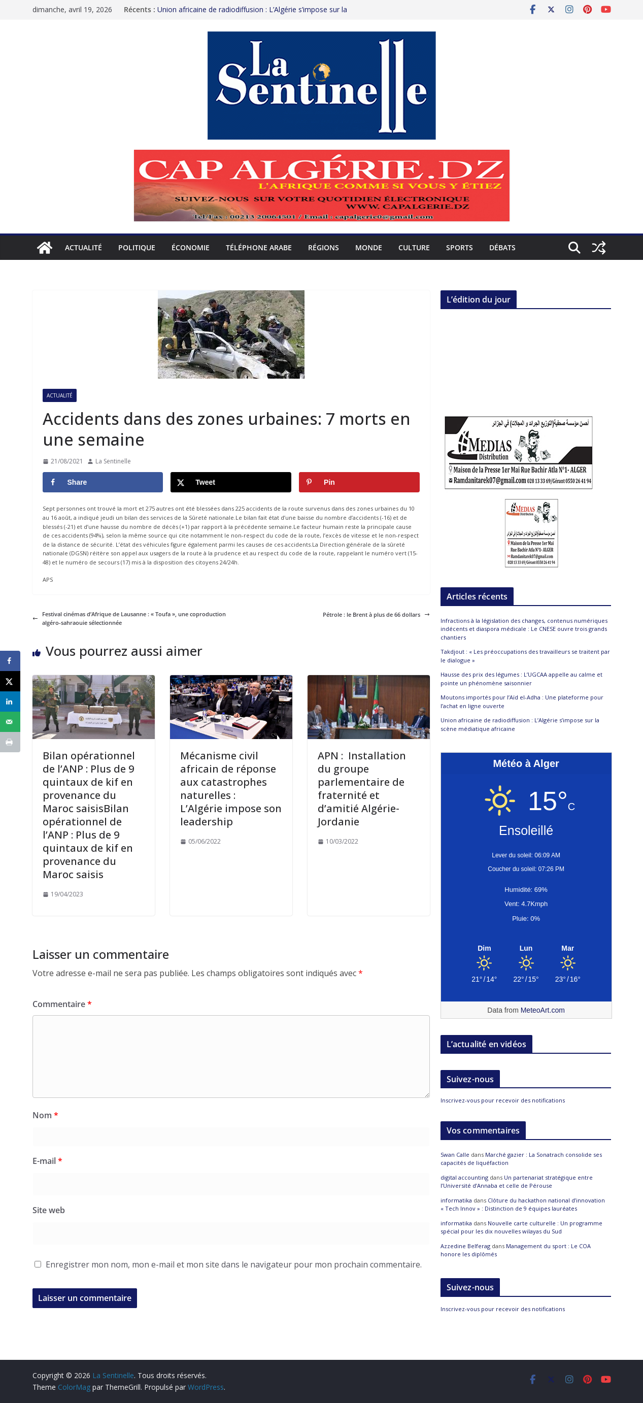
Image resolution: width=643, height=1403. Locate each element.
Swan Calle (455, 1154)
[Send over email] (10, 722)
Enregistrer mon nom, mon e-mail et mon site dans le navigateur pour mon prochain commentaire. (234, 1264)
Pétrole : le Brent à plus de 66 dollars (376, 614)
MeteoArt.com (543, 1010)
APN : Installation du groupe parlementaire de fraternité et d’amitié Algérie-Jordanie (362, 788)
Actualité (83, 247)
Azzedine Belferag (465, 1246)
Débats (502, 247)
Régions (323, 247)
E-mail (47, 1160)
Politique (136, 247)
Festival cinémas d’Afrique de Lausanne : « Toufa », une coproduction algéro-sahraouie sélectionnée (129, 618)
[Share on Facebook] (103, 482)
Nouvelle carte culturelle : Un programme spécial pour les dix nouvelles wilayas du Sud (521, 1227)
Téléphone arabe (259, 247)
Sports (459, 247)
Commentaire (62, 1004)
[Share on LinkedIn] (10, 701)
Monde (368, 247)
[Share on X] (231, 482)
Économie (191, 247)
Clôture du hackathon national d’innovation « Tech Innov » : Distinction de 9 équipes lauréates (523, 1204)
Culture (414, 247)
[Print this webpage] (10, 742)
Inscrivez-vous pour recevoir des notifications (503, 1100)
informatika (456, 1200)
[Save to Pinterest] (359, 482)
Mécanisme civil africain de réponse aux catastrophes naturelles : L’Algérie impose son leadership (231, 788)
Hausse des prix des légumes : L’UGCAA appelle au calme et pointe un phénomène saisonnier (521, 679)
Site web (48, 1210)
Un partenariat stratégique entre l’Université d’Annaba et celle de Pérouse (517, 1182)
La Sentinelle (113, 461)
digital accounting (464, 1177)
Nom (45, 1115)
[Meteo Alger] (526, 949)
